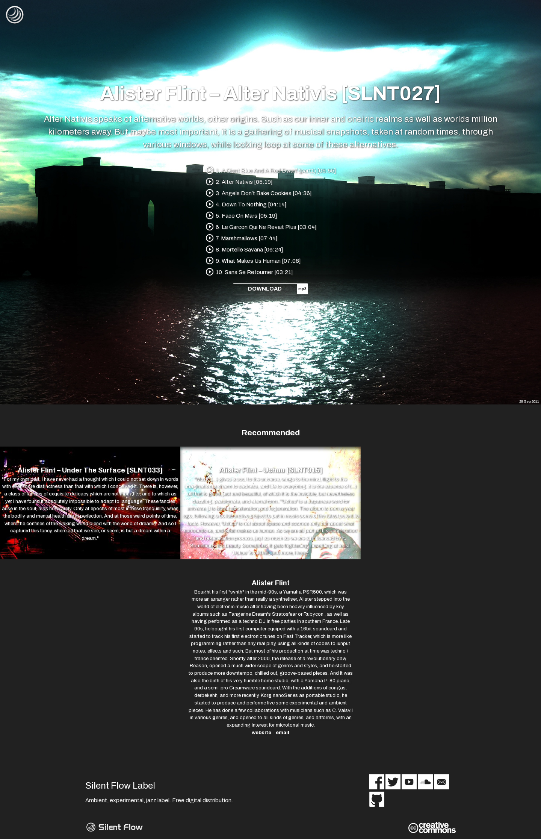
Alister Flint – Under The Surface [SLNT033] (90, 470)
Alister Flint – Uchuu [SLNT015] (270, 470)
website (261, 733)
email (282, 733)
